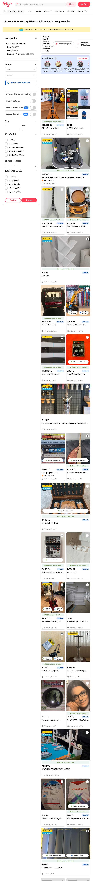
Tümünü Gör (82, 58)
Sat (84, 4)
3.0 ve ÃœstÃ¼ (14, 181)
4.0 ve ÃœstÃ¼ (14, 188)
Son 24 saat (13, 144)
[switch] (33, 94)
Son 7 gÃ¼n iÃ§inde (16, 151)
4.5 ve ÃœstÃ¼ (14, 192)
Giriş (71, 4)
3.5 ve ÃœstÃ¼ (14, 184)
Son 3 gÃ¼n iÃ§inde (16, 148)
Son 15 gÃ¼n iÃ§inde (16, 155)
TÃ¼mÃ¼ (12, 140)
